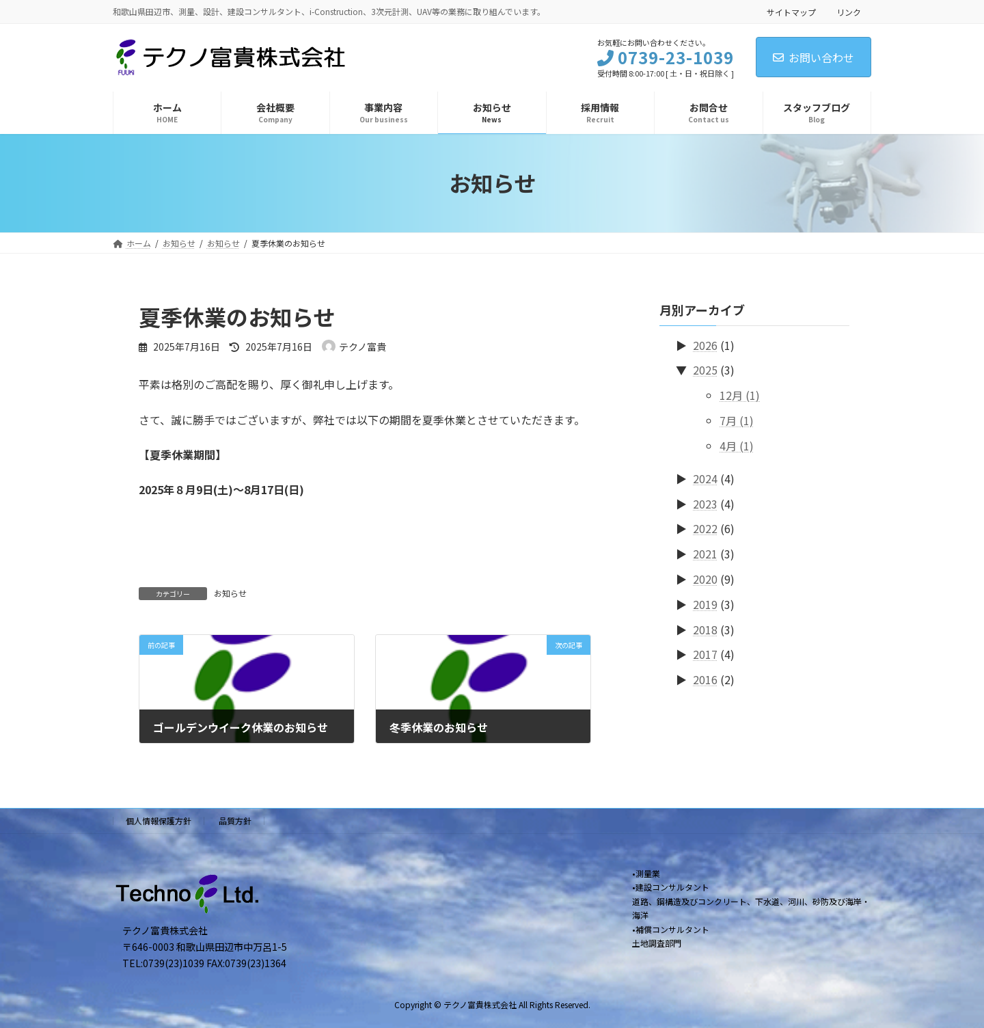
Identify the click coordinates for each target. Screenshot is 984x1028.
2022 (705, 528)
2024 (705, 478)
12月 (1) (740, 395)
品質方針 (235, 820)
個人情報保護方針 (158, 820)
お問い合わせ (813, 57)
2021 (705, 553)
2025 (705, 370)
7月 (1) (737, 420)
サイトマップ (791, 12)
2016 (705, 679)
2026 (705, 344)
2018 (705, 629)
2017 (705, 654)
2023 (705, 503)
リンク (848, 12)
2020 (705, 579)
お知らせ (230, 593)
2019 (705, 603)
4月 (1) (737, 445)
